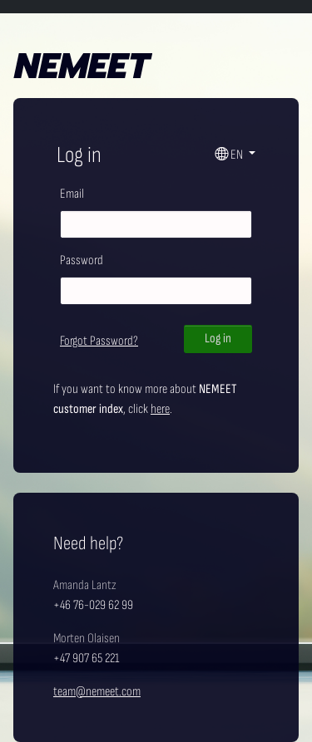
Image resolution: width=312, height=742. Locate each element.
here (160, 409)
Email (72, 194)
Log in (218, 338)
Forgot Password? (99, 341)
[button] (235, 155)
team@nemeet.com (97, 692)
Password (81, 260)
